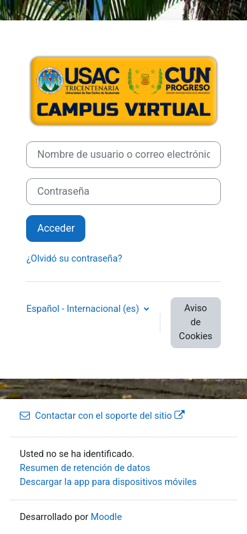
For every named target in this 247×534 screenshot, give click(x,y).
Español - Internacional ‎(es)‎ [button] (83, 308)
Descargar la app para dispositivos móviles (108, 482)
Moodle (106, 517)
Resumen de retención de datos (85, 468)
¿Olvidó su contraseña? (74, 258)
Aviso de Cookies (195, 322)
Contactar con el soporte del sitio (102, 415)
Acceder (55, 228)
